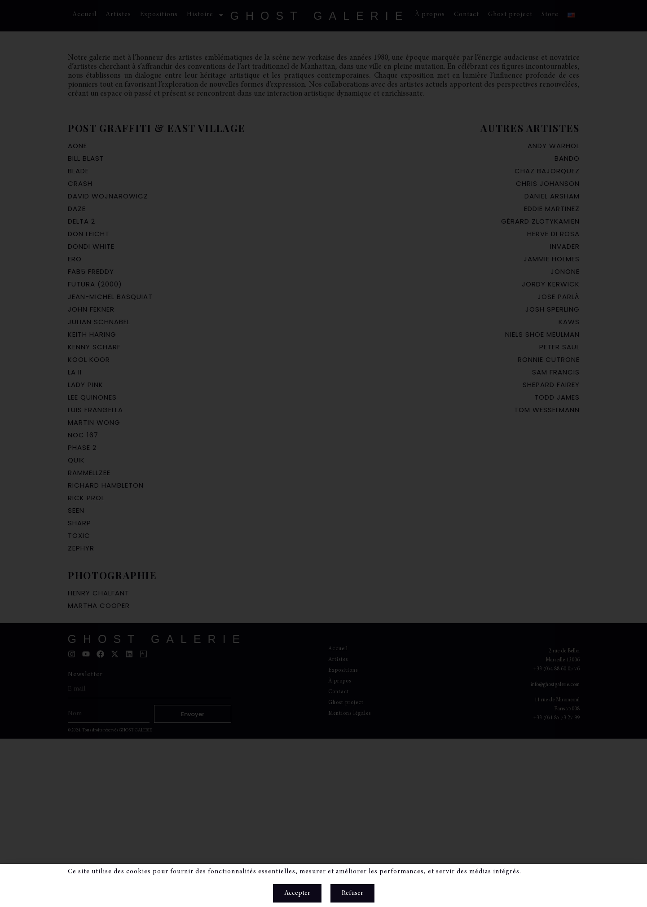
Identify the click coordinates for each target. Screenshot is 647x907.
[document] (323, 453)
